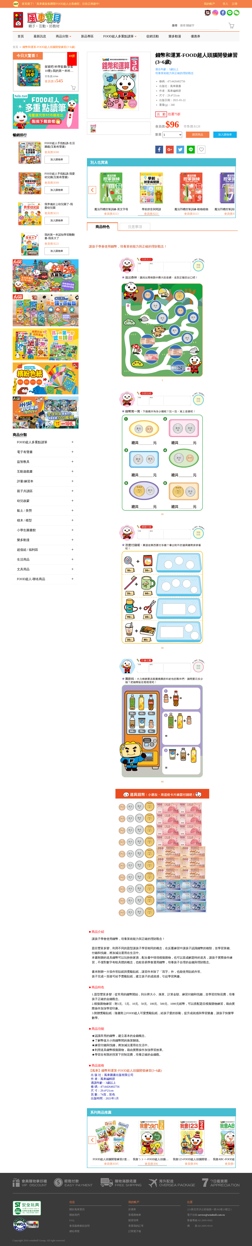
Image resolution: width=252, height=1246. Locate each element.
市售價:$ (51, 76)
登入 (225, 3)
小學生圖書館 (45, 530)
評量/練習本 (45, 481)
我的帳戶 (209, 3)
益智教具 (45, 461)
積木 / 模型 (45, 520)
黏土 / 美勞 (45, 510)
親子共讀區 (45, 491)
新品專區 (87, 36)
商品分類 (62, 36)
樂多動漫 (175, 36)
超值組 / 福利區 (45, 549)
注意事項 (135, 227)
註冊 (235, 3)
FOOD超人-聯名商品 (45, 579)
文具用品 (45, 569)
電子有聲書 (45, 452)
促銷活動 (152, 36)
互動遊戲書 (45, 471)
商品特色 (103, 227)
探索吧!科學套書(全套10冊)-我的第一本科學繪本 (59, 70)
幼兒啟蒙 (45, 501)
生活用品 (45, 559)
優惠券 (195, 36)
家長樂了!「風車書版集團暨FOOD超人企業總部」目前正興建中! (60, 3)
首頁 (21, 36)
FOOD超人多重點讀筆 (118, 36)
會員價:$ (54, 81)
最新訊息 (40, 36)
